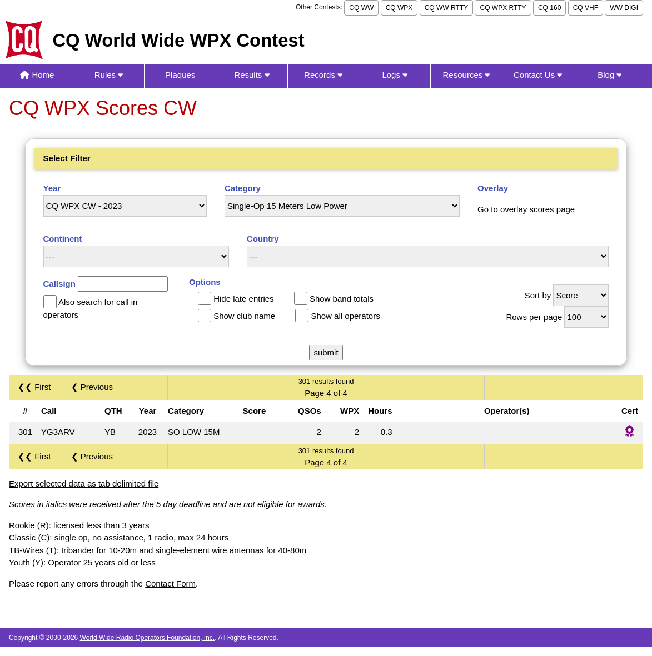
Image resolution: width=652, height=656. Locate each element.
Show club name (244, 316)
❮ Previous (92, 387)
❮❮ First (34, 387)
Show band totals (342, 298)
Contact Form (170, 583)
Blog (609, 74)
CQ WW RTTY (446, 8)
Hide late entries (243, 298)
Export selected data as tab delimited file (83, 483)
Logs (394, 74)
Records (323, 74)
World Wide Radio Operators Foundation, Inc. (147, 638)
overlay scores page (537, 209)
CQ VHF (585, 8)
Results (251, 74)
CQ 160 (549, 8)
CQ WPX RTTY (503, 8)
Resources (466, 74)
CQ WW (361, 8)
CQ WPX (399, 8)
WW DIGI (624, 8)
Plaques (180, 74)
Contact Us (538, 74)
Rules (108, 74)
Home (37, 74)
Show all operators (345, 316)
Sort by (538, 295)
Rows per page (534, 317)
